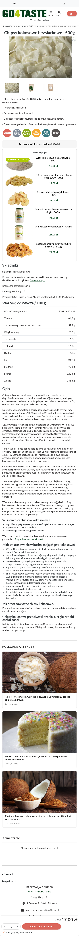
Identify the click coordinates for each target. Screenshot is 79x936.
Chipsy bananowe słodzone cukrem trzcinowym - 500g (53, 176)
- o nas (39, 891)
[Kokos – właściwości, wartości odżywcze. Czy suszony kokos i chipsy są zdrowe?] (39, 680)
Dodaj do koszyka (41, 926)
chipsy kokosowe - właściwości (28, 539)
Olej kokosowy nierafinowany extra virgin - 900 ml (53, 210)
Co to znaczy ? (37, 280)
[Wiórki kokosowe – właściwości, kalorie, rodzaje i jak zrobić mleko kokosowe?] (39, 739)
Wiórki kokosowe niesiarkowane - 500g (53, 159)
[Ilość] (11, 926)
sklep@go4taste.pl (40, 20)
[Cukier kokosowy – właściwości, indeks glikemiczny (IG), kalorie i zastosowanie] (39, 799)
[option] (40, 57)
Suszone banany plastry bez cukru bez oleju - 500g (53, 245)
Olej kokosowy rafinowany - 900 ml (53, 226)
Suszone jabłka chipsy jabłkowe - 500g (53, 193)
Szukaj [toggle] (59, 13)
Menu (51, 13)
